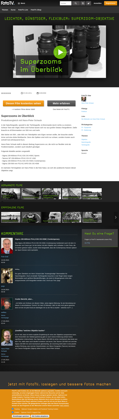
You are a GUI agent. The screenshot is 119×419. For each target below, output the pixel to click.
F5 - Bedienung (86, 130)
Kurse (13, 10)
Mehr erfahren (61, 103)
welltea (3, 312)
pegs (3, 286)
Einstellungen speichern (21, 416)
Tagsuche (88, 3)
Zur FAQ (87, 243)
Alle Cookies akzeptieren (40, 416)
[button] (60, 52)
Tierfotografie (85, 145)
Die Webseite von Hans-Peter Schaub (93, 119)
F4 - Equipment (86, 127)
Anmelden (98, 3)
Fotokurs (84, 111)
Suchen (76, 3)
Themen (5, 10)
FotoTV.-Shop (36, 10)
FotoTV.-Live (23, 10)
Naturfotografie (86, 142)
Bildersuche (82, 3)
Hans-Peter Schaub (87, 103)
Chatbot (16, 412)
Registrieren (110, 3)
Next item (116, 217)
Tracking (17, 409)
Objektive (84, 139)
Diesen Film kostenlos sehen (23, 103)
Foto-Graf (4, 257)
